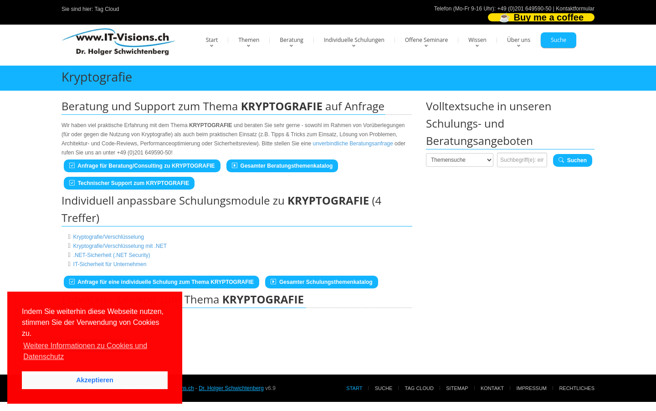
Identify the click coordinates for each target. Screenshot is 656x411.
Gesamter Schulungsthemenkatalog (321, 282)
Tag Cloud (107, 9)
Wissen (477, 40)
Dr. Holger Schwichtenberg (231, 388)
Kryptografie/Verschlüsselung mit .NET (120, 246)
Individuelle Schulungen (354, 40)
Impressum (531, 388)
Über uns (518, 40)
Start (212, 40)
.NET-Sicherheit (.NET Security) (111, 255)
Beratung (291, 40)
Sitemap (457, 388)
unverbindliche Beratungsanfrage (353, 143)
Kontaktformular (575, 8)
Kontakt (492, 388)
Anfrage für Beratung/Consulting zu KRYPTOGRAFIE (142, 166)
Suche (558, 40)
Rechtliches (576, 388)
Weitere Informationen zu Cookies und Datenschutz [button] (85, 351)
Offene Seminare (426, 40)
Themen (248, 40)
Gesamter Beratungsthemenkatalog (282, 166)
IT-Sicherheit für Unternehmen (110, 264)
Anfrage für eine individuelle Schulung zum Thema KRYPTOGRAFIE (161, 282)
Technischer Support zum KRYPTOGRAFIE (129, 183)
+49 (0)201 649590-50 (524, 8)
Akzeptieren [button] (94, 380)
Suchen (573, 160)
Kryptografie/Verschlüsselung (108, 237)
